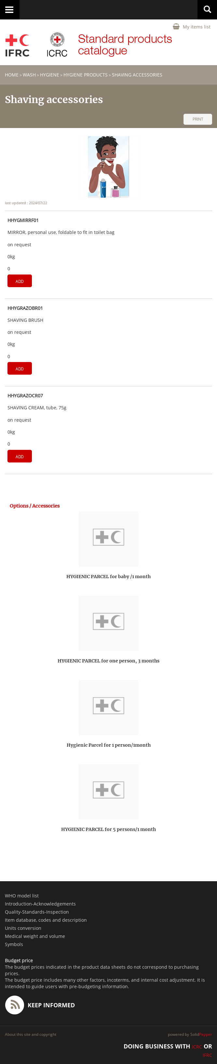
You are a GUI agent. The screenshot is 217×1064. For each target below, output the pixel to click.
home (12, 75)
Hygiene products (85, 75)
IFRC (207, 1055)
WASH (29, 75)
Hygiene (49, 75)
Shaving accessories (137, 75)
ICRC (197, 1047)
